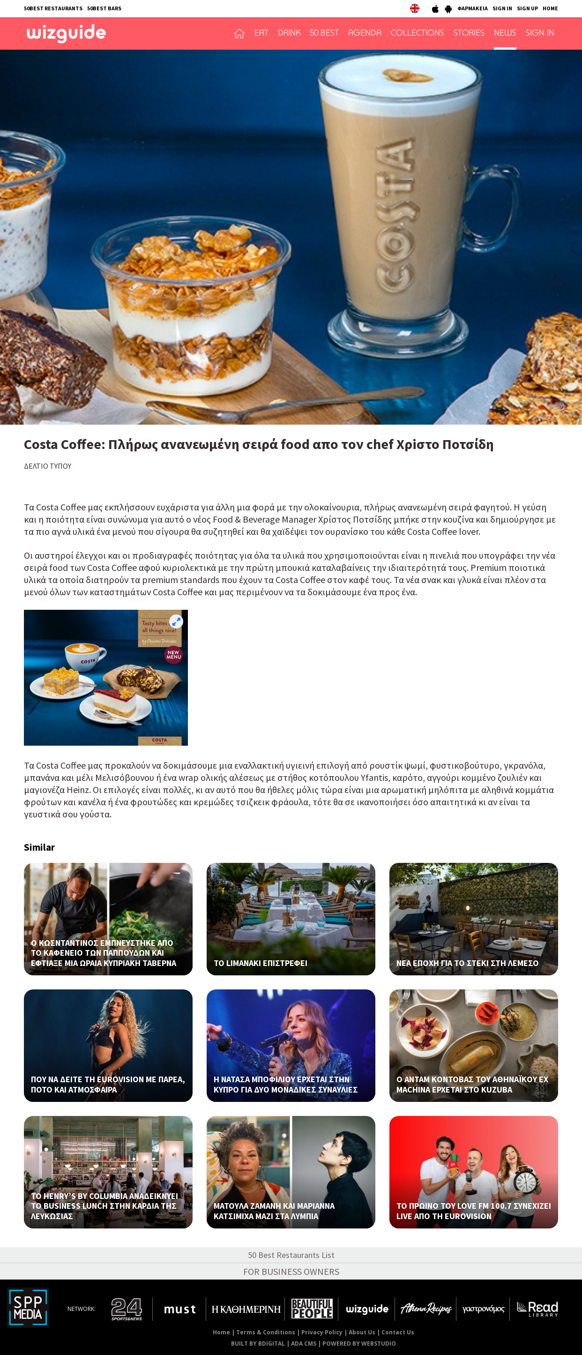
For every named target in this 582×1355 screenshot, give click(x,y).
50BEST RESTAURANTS (53, 8)
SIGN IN (502, 8)
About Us (362, 1332)
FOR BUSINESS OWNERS (291, 1271)
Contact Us (397, 1332)
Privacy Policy (322, 1332)
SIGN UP (527, 8)
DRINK (289, 34)
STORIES (469, 34)
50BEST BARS (104, 8)
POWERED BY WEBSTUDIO (359, 1344)
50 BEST (324, 34)
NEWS (505, 34)
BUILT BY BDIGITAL (258, 1344)
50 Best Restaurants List (291, 1255)
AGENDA (364, 34)
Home (221, 1332)
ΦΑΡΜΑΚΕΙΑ (472, 8)
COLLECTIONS (417, 34)
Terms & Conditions (265, 1332)
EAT (261, 34)
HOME (550, 8)
